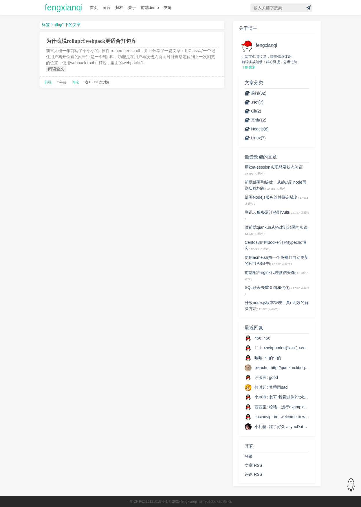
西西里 (260, 407)
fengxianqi (64, 7)
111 (257, 348)
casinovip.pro (266, 416)
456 (257, 338)
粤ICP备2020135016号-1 (148, 501)
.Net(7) (254, 102)
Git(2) (253, 111)
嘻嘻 (258, 357)
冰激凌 (260, 377)
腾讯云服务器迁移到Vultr (267, 212)
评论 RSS (253, 474)
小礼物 (260, 426)
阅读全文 (56, 69)
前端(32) (255, 93)
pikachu (261, 367)
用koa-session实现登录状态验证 (274, 167)
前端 (48, 82)
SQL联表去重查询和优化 (267, 287)
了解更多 (249, 67)
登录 (249, 456)
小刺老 (260, 397)
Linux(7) (255, 138)
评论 (75, 82)
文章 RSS (253, 465)
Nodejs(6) (257, 129)
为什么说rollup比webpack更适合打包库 (91, 41)
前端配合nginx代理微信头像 (270, 272)
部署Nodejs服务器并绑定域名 (271, 197)
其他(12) (255, 120)
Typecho (209, 501)
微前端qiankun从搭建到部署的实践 (276, 227)
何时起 (260, 387)
